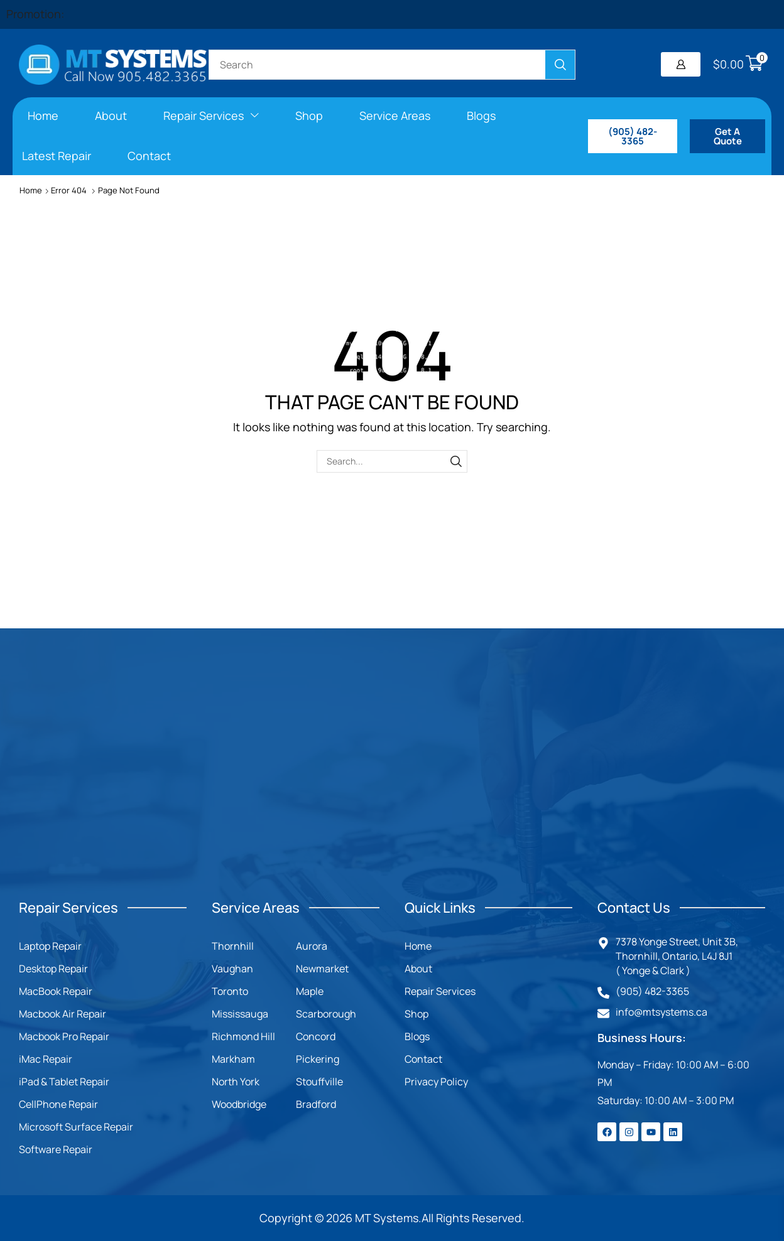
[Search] (560, 64)
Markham (233, 1059)
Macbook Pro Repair (64, 1036)
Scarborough (326, 1014)
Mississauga (240, 1014)
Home (30, 190)
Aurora (311, 946)
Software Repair (55, 1149)
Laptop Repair (50, 946)
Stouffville (319, 1081)
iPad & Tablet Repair (64, 1081)
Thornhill (233, 946)
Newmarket (322, 968)
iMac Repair (45, 1059)
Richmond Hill (243, 1036)
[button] (680, 64)
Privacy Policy (436, 1081)
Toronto (230, 991)
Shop (416, 1014)
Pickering (317, 1059)
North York (235, 1081)
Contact (423, 1059)
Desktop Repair (53, 968)
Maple (310, 991)
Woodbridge (239, 1104)
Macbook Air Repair (62, 1014)
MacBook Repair (55, 991)
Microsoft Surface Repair (76, 1127)
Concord (315, 1036)
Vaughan (232, 968)
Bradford (316, 1104)
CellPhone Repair (58, 1104)
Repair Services (440, 991)
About (418, 968)
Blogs (417, 1036)
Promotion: (35, 13)
